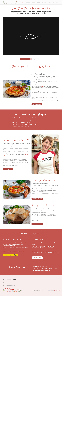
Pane (53, 2)
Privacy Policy (57, 290)
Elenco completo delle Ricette (9, 285)
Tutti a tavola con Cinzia (9, 279)
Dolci (49, 2)
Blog (3, 282)
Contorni (44, 2)
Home (4, 281)
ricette (42, 86)
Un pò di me (5, 284)
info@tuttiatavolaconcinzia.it (9, 245)
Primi (33, 2)
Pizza (57, 2)
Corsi (23, 2)
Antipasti (28, 2)
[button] (10, 255)
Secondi (38, 2)
